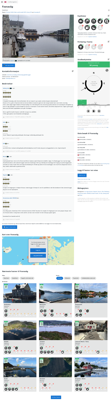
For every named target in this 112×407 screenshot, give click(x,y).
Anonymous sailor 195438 (10, 198)
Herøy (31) (29, 12)
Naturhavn (6, 278)
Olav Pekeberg (105, 191)
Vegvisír (12, 60)
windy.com (99, 123)
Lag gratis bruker (38, 255)
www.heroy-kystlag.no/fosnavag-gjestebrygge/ (19, 74)
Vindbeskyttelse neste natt (88, 278)
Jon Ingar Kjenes (88, 191)
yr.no (91, 119)
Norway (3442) (10, 12)
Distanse (60, 278)
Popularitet (75, 278)
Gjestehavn (15, 278)
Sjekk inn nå (82, 175)
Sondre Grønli (94, 193)
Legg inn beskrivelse (10, 227)
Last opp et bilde (9, 65)
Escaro (99, 191)
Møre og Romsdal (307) (20, 12)
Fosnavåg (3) (37, 12)
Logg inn (38, 250)
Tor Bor (100, 193)
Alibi (5, 122)
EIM (4, 143)
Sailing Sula (6, 88)
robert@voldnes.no (10, 78)
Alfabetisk (67, 278)
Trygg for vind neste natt (27, 278)
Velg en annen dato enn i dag (84, 179)
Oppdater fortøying (92, 54)
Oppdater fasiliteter (92, 36)
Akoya (4, 156)
